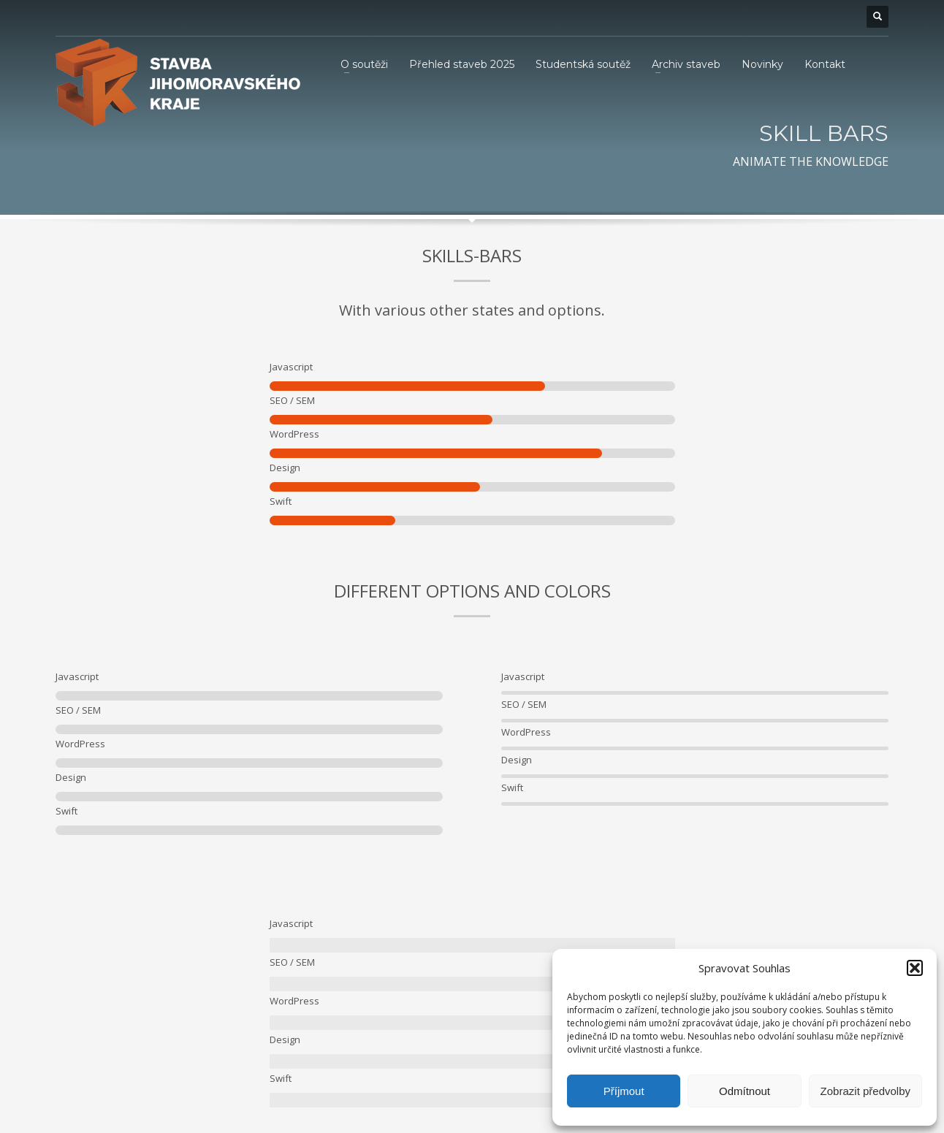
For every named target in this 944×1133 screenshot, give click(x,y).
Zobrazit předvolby (865, 1091)
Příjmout (624, 1091)
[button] (914, 968)
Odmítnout (744, 1091)
